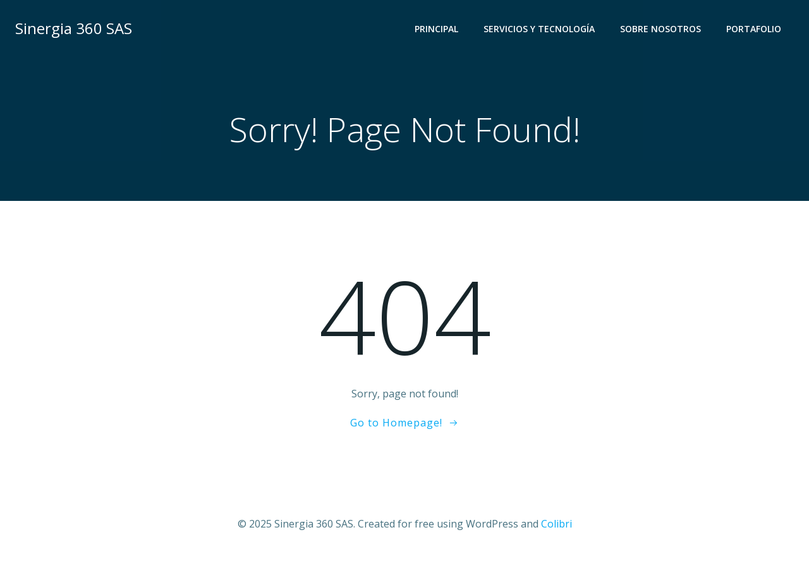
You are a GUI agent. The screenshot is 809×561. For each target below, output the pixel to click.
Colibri (556, 524)
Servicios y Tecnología (539, 29)
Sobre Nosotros (660, 29)
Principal (436, 29)
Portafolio (753, 29)
